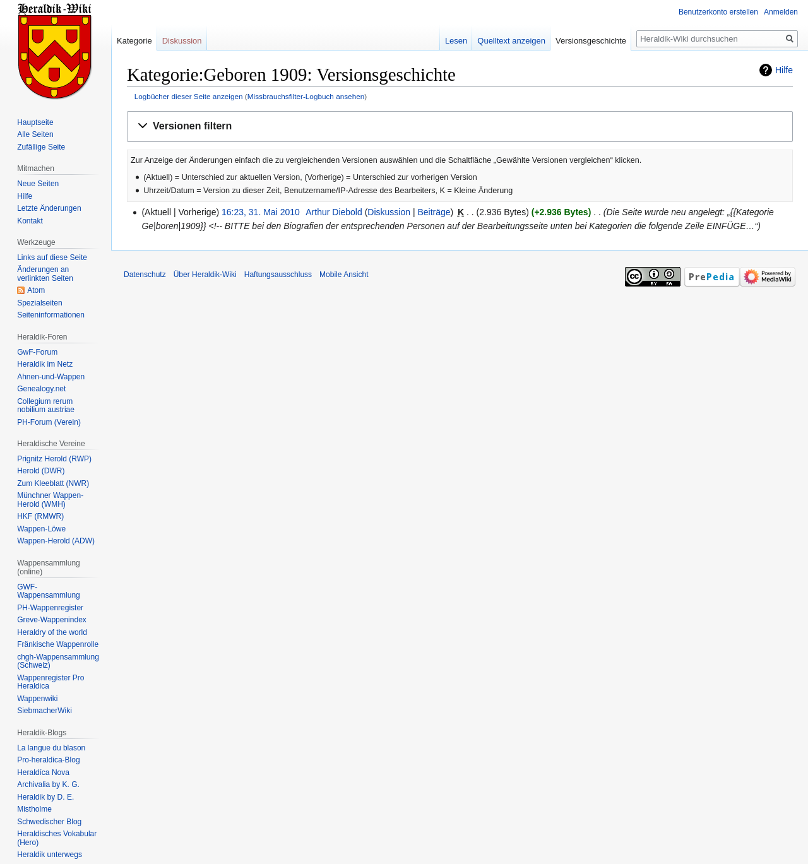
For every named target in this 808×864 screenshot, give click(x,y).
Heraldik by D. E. (45, 797)
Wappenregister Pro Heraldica (50, 682)
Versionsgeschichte (591, 40)
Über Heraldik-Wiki (205, 274)
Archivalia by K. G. (48, 784)
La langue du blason (51, 747)
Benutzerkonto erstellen (718, 12)
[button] (460, 126)
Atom (36, 290)
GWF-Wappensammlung (48, 591)
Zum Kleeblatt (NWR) (53, 483)
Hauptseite (35, 122)
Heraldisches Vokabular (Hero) (57, 838)
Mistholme (34, 809)
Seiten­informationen (51, 315)
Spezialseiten (39, 303)
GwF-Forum (37, 352)
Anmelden (781, 12)
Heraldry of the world (52, 632)
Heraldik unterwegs (49, 854)
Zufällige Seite (41, 147)
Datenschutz (145, 274)
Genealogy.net (41, 388)
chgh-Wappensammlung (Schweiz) (58, 661)
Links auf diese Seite (52, 257)
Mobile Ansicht (343, 274)
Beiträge (433, 212)
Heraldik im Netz (45, 364)
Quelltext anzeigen (511, 40)
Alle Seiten (35, 134)
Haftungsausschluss (278, 274)
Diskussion (388, 212)
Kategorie (134, 40)
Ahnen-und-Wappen (51, 376)
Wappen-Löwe (41, 528)
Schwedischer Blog (49, 821)
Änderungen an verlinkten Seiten (45, 274)
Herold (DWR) (40, 470)
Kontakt (30, 220)
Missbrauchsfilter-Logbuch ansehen (306, 96)
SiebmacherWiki (44, 710)
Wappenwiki (37, 698)
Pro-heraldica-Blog (48, 759)
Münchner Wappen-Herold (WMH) (50, 500)
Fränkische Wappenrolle (57, 644)
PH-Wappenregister (50, 607)
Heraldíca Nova (43, 772)
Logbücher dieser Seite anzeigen (188, 96)
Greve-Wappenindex (51, 619)
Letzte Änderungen (49, 208)
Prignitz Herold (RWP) (54, 458)
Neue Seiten (38, 183)
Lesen (456, 40)
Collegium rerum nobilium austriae (45, 406)
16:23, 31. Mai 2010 (261, 212)
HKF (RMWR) (40, 516)
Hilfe (784, 70)
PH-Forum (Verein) (49, 422)
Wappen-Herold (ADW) (56, 540)
